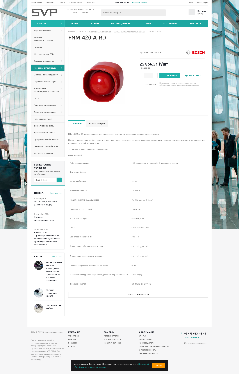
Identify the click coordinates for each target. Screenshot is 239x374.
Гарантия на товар (112, 343)
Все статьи (57, 257)
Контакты (196, 23)
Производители (120, 23)
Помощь (109, 332)
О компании (170, 23)
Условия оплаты (111, 336)
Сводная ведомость (148, 353)
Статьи (147, 23)
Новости (72, 339)
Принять (159, 366)
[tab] (76, 123)
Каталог (42, 23)
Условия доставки (112, 339)
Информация (146, 332)
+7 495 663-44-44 (121, 3)
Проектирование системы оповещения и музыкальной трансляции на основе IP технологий (54, 271)
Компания (74, 332)
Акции (74, 23)
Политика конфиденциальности (154, 346)
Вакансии (72, 343)
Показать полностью (138, 294)
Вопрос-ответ (145, 339)
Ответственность (147, 350)
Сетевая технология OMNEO (51, 293)
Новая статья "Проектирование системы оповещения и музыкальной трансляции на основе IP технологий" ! (47, 238)
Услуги (95, 23)
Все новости (56, 193)
